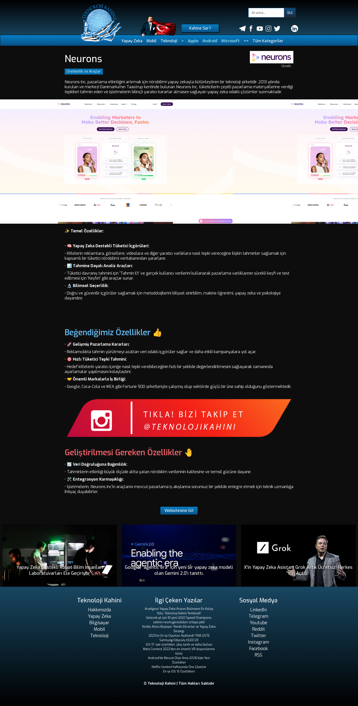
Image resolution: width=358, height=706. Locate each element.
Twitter (258, 636)
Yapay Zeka (131, 40)
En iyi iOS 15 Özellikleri (179, 671)
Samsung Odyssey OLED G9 (178, 640)
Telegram (258, 616)
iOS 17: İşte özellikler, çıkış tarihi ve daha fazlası (179, 645)
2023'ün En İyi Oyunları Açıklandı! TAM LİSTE (179, 636)
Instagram (258, 642)
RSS (258, 655)
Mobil (151, 40)
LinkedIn (258, 610)
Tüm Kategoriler (268, 40)
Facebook (258, 649)
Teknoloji (169, 40)
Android (209, 40)
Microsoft (230, 40)
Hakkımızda (99, 610)
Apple (193, 40)
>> (246, 40)
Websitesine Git (179, 510)
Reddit (258, 629)
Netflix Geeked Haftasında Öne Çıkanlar (179, 667)
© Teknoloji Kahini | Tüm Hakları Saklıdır (179, 683)
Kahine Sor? (200, 28)
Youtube (258, 623)
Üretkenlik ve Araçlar (84, 71)
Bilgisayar (99, 623)
